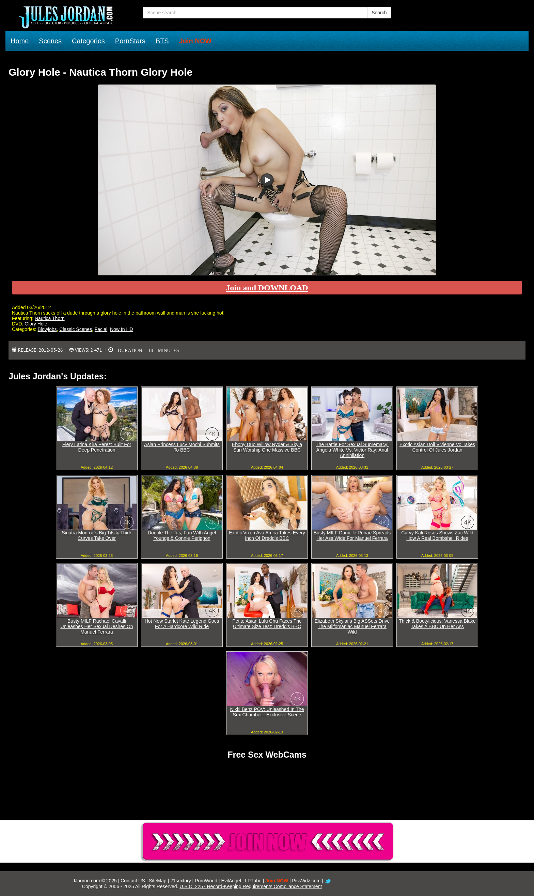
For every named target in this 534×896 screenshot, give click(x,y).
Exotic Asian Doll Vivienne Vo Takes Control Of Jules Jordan (437, 447)
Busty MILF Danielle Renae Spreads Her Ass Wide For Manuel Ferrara (352, 535)
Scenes (50, 41)
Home (20, 41)
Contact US (133, 880)
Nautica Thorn (50, 318)
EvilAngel (231, 880)
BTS (162, 41)
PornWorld (206, 880)
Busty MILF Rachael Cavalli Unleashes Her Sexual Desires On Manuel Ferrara (96, 626)
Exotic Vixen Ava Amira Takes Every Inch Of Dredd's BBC (267, 535)
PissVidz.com (306, 880)
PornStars (130, 41)
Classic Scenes (75, 329)
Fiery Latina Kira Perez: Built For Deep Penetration (96, 447)
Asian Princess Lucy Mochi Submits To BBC (182, 447)
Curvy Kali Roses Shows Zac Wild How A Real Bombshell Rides (437, 535)
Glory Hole (36, 323)
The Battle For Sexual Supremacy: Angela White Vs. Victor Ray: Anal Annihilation (352, 450)
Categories (88, 41)
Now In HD (121, 329)
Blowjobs (47, 329)
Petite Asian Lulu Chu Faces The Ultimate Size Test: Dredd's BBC (267, 623)
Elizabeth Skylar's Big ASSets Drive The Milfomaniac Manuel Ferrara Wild (352, 626)
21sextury (180, 880)
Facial (101, 329)
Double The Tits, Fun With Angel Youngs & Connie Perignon (182, 535)
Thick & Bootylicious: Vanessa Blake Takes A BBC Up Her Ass (437, 623)
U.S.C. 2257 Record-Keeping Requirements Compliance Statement (250, 886)
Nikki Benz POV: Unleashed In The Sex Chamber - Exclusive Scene (267, 712)
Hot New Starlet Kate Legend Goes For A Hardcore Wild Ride (182, 623)
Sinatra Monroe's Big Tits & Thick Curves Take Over (97, 535)
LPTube (253, 880)
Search (379, 12)
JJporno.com (86, 880)
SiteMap (157, 880)
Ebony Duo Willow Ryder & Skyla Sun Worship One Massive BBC (267, 447)
